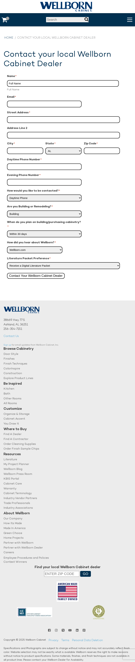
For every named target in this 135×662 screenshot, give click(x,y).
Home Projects (14, 538)
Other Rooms (12, 398)
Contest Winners (15, 562)
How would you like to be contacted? (33, 191)
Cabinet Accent (14, 418)
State (50, 144)
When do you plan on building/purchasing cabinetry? (44, 225)
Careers (9, 552)
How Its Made (13, 523)
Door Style (11, 354)
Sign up (7, 345)
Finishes (9, 358)
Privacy (54, 640)
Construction (13, 373)
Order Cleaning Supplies (20, 444)
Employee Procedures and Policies (26, 558)
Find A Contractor (16, 439)
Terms (65, 640)
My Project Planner (16, 464)
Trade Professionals (17, 503)
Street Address (18, 113)
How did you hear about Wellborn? (31, 243)
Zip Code (91, 144)
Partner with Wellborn (18, 542)
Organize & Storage (17, 414)
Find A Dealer (12, 434)
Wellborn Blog (13, 469)
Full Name (13, 89)
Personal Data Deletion (87, 640)
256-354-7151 (13, 329)
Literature (10, 459)
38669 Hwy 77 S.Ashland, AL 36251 (16, 322)
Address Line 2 (17, 128)
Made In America (14, 528)
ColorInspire (12, 368)
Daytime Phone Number (24, 160)
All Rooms (10, 403)
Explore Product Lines (18, 378)
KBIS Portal (11, 478)
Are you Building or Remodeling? (30, 207)
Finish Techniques (15, 363)
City (11, 144)
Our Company (13, 518)
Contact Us (11, 336)
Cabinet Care (13, 483)
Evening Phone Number (23, 175)
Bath (7, 393)
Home (8, 37)
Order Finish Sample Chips (21, 448)
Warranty (10, 488)
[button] (129, 20)
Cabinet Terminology (18, 493)
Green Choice (13, 533)
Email (11, 97)
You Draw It (11, 423)
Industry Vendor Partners (20, 498)
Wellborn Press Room (18, 474)
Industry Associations (18, 508)
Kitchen (9, 388)
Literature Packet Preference (28, 259)
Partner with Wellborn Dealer (23, 547)
